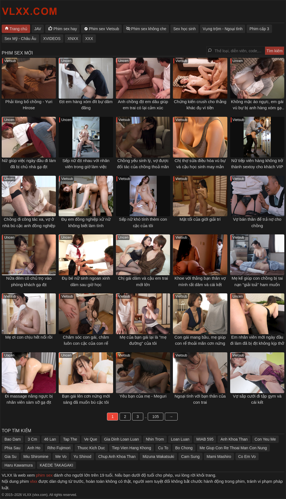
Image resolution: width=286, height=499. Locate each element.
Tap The (70, 439)
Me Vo (60, 456)
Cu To (163, 448)
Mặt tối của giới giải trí (200, 219)
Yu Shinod (82, 456)
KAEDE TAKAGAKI (56, 465)
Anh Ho (33, 448)
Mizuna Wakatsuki (158, 456)
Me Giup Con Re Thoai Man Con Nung (233, 448)
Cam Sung (190, 456)
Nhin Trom (155, 439)
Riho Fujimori (58, 448)
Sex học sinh (184, 29)
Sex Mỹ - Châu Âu (20, 38)
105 (155, 416)
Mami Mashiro (219, 456)
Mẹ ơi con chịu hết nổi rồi (29, 337)
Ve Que (90, 439)
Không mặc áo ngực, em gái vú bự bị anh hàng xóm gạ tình (257, 108)
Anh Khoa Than (233, 439)
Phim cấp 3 (259, 29)
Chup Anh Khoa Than (117, 456)
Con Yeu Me (265, 439)
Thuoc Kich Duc (91, 448)
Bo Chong (183, 448)
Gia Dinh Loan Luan (121, 439)
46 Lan (50, 439)
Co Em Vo (247, 456)
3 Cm (32, 439)
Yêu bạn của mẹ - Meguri (143, 396)
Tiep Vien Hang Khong (131, 448)
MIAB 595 (204, 439)
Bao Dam (12, 439)
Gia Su (10, 456)
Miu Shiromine (35, 456)
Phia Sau (12, 448)
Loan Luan (180, 439)
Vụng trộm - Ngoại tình (223, 29)
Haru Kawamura (18, 465)
